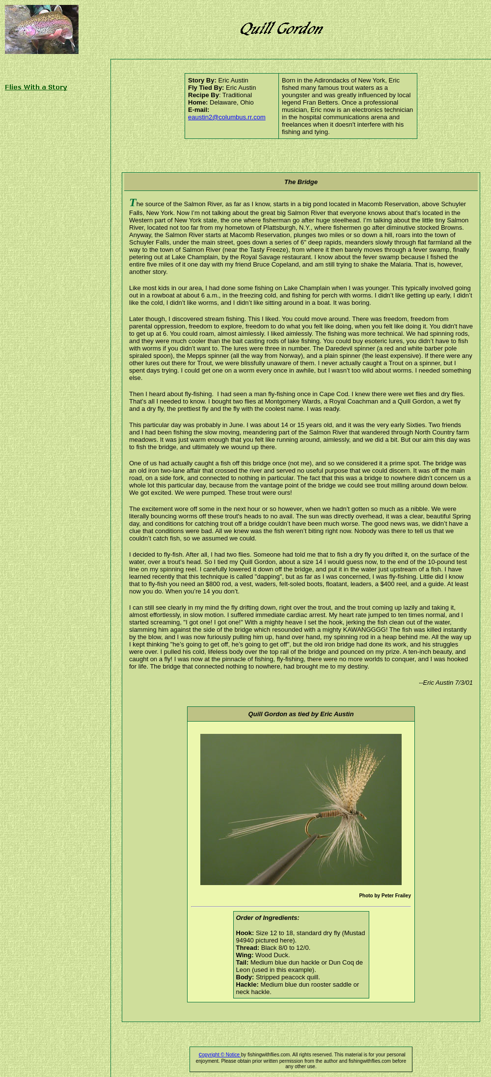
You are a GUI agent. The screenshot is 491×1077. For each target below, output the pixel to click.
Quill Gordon (267, 714)
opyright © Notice (220, 1054)
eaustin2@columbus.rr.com (227, 117)
